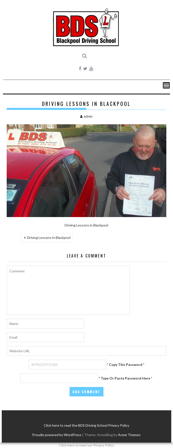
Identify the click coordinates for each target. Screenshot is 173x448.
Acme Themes (129, 435)
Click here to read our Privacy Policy (86, 445)
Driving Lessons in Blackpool (49, 237)
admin (86, 116)
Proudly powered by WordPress (56, 435)
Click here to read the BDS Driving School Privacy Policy (86, 425)
